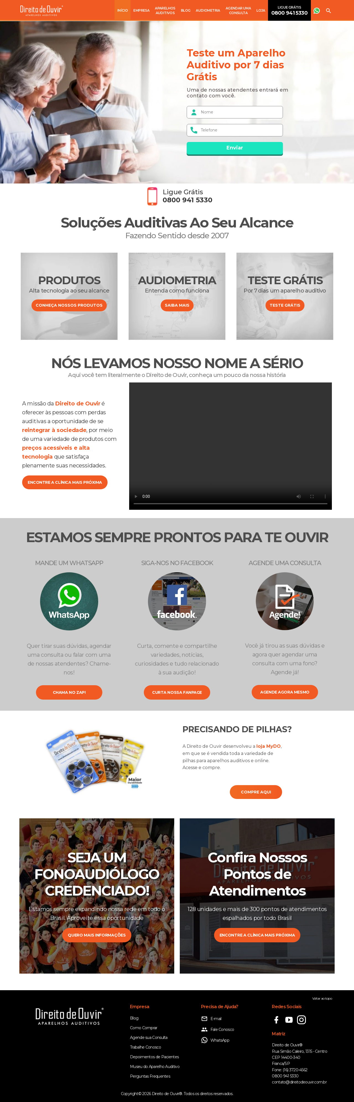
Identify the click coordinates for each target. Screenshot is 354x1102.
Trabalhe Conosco (145, 1047)
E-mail (211, 1018)
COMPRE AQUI (256, 792)
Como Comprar (143, 1027)
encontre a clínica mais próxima (65, 482)
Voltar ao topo (322, 998)
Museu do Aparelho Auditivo (154, 1066)
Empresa (141, 10)
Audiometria (208, 10)
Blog (186, 10)
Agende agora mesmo (284, 692)
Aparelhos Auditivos (165, 10)
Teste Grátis (285, 305)
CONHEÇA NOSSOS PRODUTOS (69, 305)
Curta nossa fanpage (177, 692)
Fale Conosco (217, 1029)
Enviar (235, 148)
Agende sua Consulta (149, 1037)
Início (122, 10)
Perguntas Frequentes (150, 1076)
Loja (260, 10)
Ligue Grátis (289, 10)
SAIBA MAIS (177, 305)
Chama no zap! (69, 692)
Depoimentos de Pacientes (154, 1056)
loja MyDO (268, 746)
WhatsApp (215, 1040)
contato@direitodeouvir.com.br (299, 1082)
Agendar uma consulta (238, 10)
